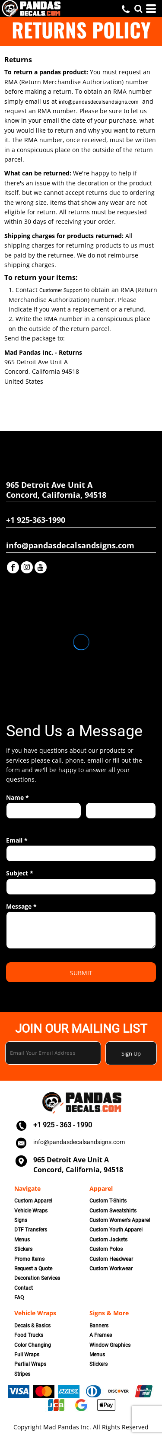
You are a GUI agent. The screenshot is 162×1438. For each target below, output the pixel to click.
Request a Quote (33, 1269)
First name (19, 823)
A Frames (100, 1335)
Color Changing (32, 1345)
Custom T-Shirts (108, 1201)
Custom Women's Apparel (119, 1220)
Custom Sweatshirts (113, 1211)
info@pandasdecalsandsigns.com (99, 102)
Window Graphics (109, 1345)
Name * (17, 797)
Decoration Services (37, 1278)
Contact (23, 1288)
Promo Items (29, 1259)
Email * (17, 840)
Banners (98, 1326)
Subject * (19, 873)
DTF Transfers (30, 1230)
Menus (22, 1240)
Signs (20, 1220)
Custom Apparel (33, 1201)
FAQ (19, 1298)
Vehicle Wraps (31, 1211)
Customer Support (60, 290)
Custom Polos (106, 1249)
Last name (98, 823)
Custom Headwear (111, 1259)
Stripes (22, 1374)
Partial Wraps (30, 1364)
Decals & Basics (32, 1326)
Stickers (23, 1249)
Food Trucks (28, 1335)
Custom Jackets (108, 1240)
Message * (21, 906)
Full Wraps (26, 1355)
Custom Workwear (111, 1269)
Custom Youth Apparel (116, 1230)
